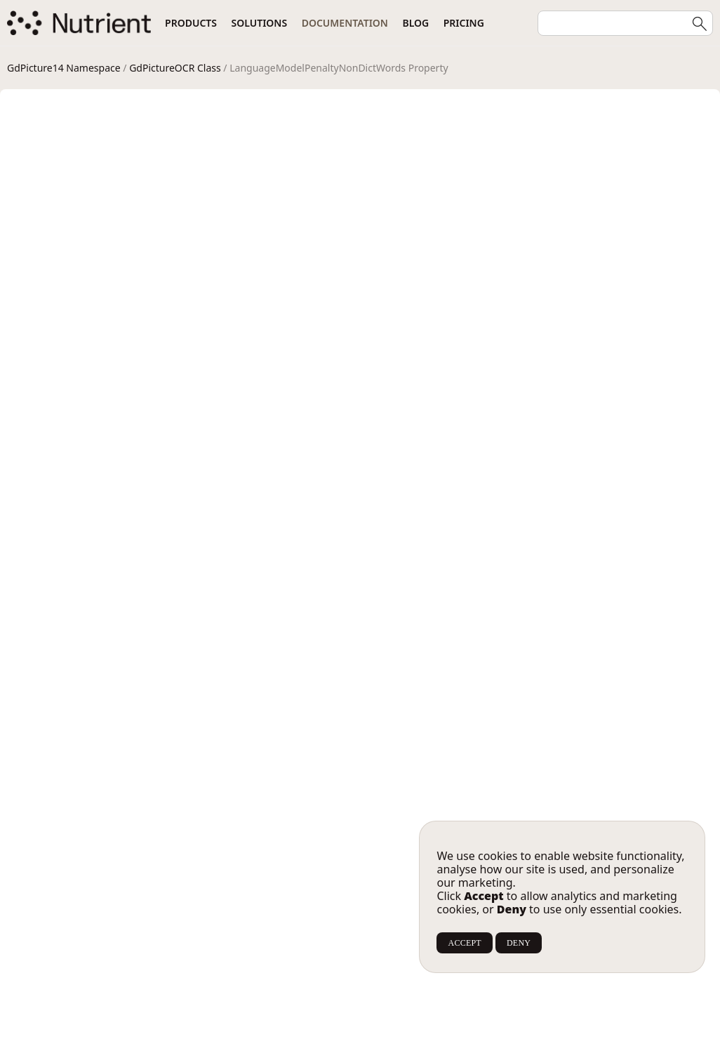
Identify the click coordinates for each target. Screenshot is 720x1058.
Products (191, 22)
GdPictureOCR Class (175, 67)
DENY (519, 943)
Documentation (345, 22)
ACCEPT (464, 943)
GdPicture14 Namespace (64, 67)
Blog (415, 22)
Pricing (464, 22)
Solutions (260, 22)
